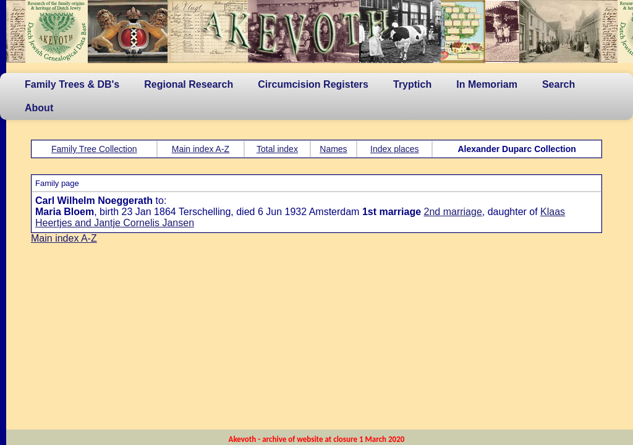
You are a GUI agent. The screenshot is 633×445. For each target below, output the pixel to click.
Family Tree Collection (94, 149)
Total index (277, 149)
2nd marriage (453, 211)
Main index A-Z (200, 149)
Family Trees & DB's (72, 84)
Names (333, 149)
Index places (394, 149)
